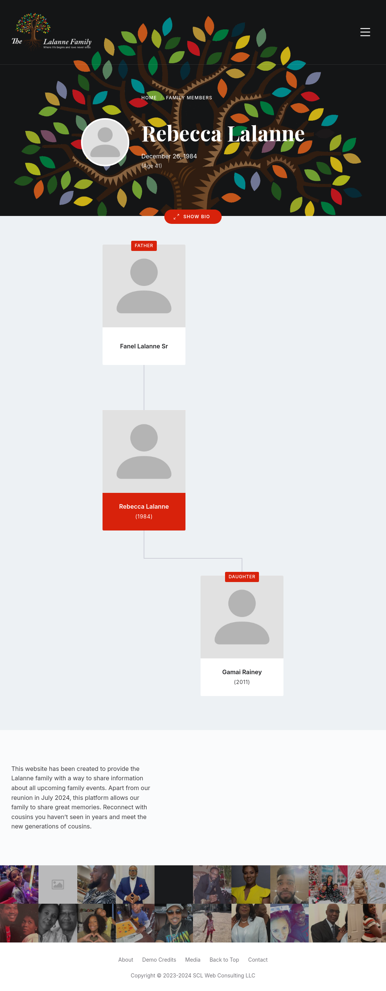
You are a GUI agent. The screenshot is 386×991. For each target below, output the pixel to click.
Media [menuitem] (193, 959)
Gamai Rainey (242, 672)
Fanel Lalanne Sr (144, 346)
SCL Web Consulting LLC (224, 975)
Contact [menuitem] (258, 959)
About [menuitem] (125, 959)
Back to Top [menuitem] (224, 959)
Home (149, 97)
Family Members (189, 97)
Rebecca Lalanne (144, 506)
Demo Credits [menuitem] (159, 959)
